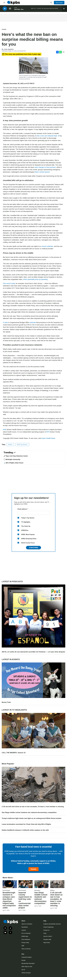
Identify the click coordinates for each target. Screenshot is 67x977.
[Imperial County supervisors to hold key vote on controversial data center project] (25, 884)
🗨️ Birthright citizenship (12, 459)
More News (8, 878)
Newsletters (24, 927)
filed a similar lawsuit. (42, 172)
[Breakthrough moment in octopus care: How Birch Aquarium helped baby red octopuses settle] (10, 884)
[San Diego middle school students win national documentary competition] (41, 884)
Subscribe (33, 547)
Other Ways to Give (26, 966)
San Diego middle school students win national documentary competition (29, 812)
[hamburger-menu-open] (4, 2)
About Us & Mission (26, 924)
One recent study (9, 283)
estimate (33, 322)
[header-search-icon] (51, 2)
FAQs (44, 933)
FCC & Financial (25, 933)
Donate (33, 869)
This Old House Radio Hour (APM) (49, 8)
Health (4, 29)
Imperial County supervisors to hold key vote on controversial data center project (25, 900)
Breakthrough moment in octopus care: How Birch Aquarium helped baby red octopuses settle (9, 900)
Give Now (59, 3)
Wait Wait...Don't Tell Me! (21, 9)
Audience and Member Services (52, 924)
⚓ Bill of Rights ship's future (13, 463)
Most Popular (8, 764)
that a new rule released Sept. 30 (48, 136)
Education (37, 890)
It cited (5, 322)
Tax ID (23, 969)
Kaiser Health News (48, 438)
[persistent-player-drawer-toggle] (64, 8)
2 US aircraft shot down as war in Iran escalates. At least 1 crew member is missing (33, 806)
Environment (6, 890)
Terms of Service (26, 948)
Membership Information (28, 963)
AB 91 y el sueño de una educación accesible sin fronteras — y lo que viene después (33, 652)
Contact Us (46, 930)
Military (52, 890)
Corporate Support (26, 957)
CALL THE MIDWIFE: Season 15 (13, 753)
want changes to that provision (45, 167)
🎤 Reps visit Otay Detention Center (16, 456)
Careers (23, 930)
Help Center (46, 942)
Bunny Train (6, 702)
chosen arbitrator (47, 246)
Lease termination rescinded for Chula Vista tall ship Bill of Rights (26, 824)
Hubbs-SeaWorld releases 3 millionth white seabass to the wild (25, 830)
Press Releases (25, 939)
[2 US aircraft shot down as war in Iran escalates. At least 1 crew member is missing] (57, 884)
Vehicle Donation (26, 972)
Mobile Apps (24, 936)
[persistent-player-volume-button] (10, 9)
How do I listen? (47, 936)
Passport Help (47, 939)
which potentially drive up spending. (35, 279)
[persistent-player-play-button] (5, 9)
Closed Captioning (48, 927)
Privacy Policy (25, 942)
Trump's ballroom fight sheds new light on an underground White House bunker (31, 818)
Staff (22, 945)
